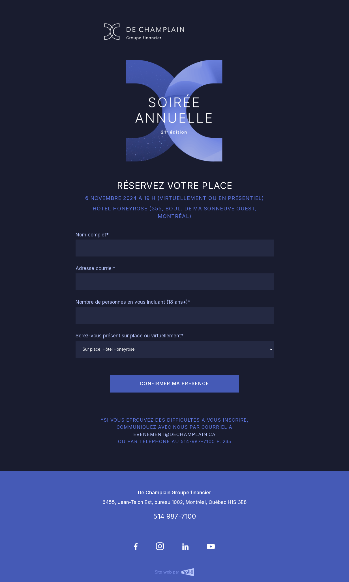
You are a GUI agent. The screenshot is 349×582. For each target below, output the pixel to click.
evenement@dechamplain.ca (174, 434)
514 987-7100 (174, 516)
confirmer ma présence (174, 383)
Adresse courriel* (95, 268)
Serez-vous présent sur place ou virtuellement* (129, 336)
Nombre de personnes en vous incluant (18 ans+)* (133, 302)
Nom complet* (92, 235)
